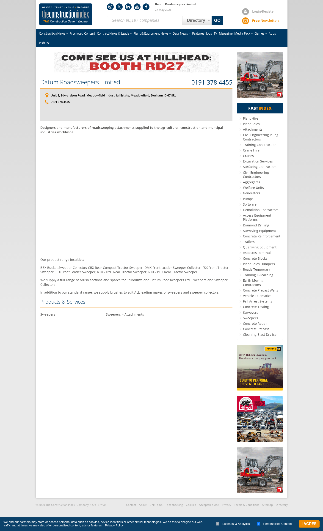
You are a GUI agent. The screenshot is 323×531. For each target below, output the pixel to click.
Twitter (119, 6)
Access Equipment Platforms (257, 217)
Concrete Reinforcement (261, 236)
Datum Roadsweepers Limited (80, 82)
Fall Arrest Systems (257, 301)
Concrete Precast (256, 329)
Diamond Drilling (256, 225)
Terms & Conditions (246, 505)
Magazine (225, 33)
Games (259, 33)
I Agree (309, 524)
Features (198, 33)
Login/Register (263, 11)
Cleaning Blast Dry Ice (259, 334)
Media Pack (242, 33)
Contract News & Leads (113, 33)
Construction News (52, 33)
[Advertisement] (136, 195)
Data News (180, 33)
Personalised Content (274, 523)
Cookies (191, 505)
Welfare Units (253, 187)
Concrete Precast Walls (260, 290)
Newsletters (265, 20)
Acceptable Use (209, 505)
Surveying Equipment (259, 230)
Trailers (249, 241)
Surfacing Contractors (259, 167)
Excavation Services (258, 161)
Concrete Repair (255, 323)
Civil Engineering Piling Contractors (260, 137)
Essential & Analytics (233, 523)
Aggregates (251, 182)
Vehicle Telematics (257, 296)
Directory (282, 505)
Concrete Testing (256, 307)
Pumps (248, 199)
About (142, 505)
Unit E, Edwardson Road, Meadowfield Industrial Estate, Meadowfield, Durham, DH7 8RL (113, 95)
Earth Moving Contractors (253, 282)
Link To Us (156, 505)
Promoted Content (82, 33)
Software (250, 204)
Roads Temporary (256, 269)
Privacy (226, 505)
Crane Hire (251, 150)
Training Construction (259, 145)
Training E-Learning (258, 275)
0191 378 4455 (211, 82)
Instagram (110, 6)
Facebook (146, 6)
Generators (251, 193)
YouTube (137, 6)
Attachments (252, 129)
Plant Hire (250, 118)
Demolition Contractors (261, 210)
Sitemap (267, 505)
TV (215, 33)
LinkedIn (128, 6)
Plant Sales (251, 124)
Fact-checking (174, 505)
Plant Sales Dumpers (259, 264)
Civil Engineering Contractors (256, 174)
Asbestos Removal (257, 252)
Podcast (44, 43)
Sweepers (250, 318)
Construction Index (65, 14)
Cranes (248, 156)
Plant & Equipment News (150, 33)
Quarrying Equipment (259, 247)
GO (217, 20)
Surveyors (250, 312)
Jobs (209, 33)
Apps (272, 33)
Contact (131, 505)
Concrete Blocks (255, 258)
